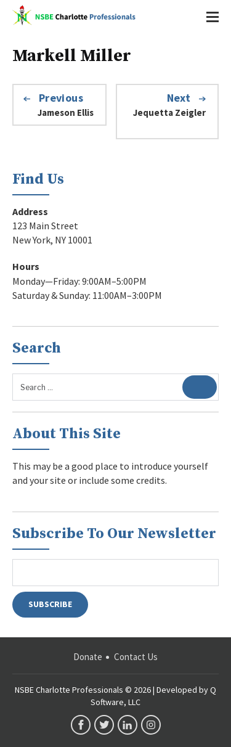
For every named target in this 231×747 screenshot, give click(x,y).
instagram (151, 725)
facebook (81, 725)
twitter (104, 725)
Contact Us (136, 657)
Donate (87, 657)
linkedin (127, 725)
